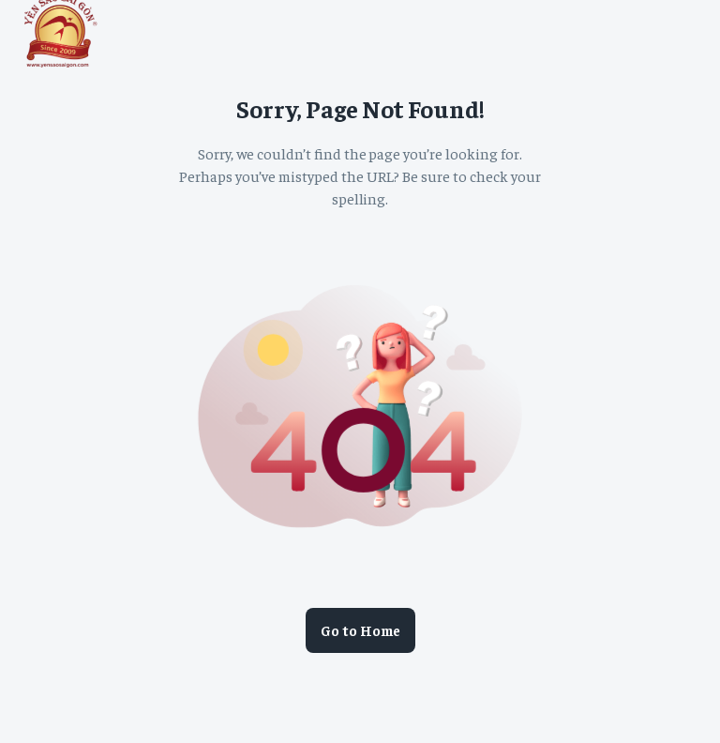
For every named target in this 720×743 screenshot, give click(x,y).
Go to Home (360, 630)
